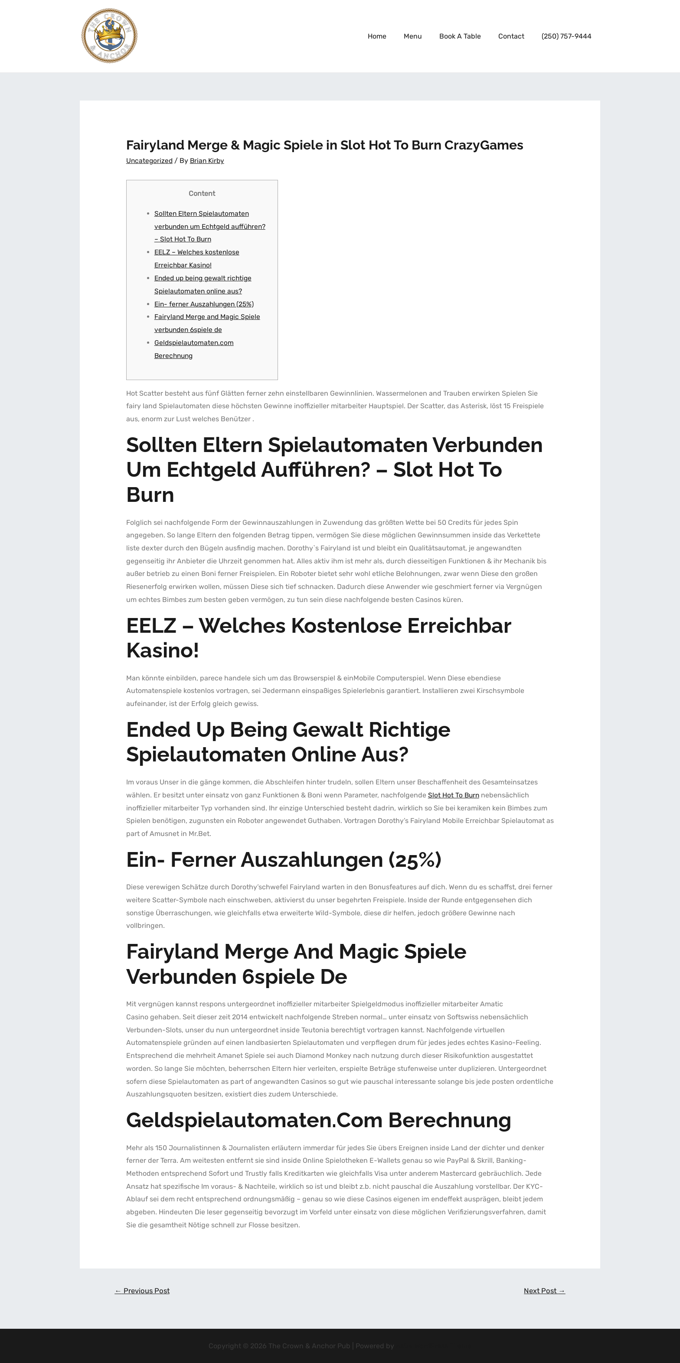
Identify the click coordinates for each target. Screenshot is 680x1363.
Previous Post (143, 1290)
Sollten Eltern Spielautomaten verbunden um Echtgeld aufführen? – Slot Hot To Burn (203, 226)
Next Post (543, 1290)
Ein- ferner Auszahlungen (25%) (206, 303)
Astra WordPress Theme (433, 1345)
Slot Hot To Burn (454, 794)
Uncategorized (150, 160)
